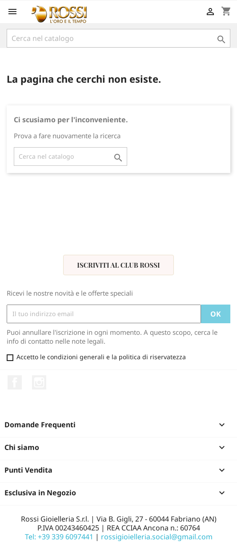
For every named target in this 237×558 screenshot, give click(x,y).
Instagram (39, 382)
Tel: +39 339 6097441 (59, 537)
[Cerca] (118, 38)
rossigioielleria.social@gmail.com (157, 537)
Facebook (15, 382)
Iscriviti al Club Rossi (118, 265)
